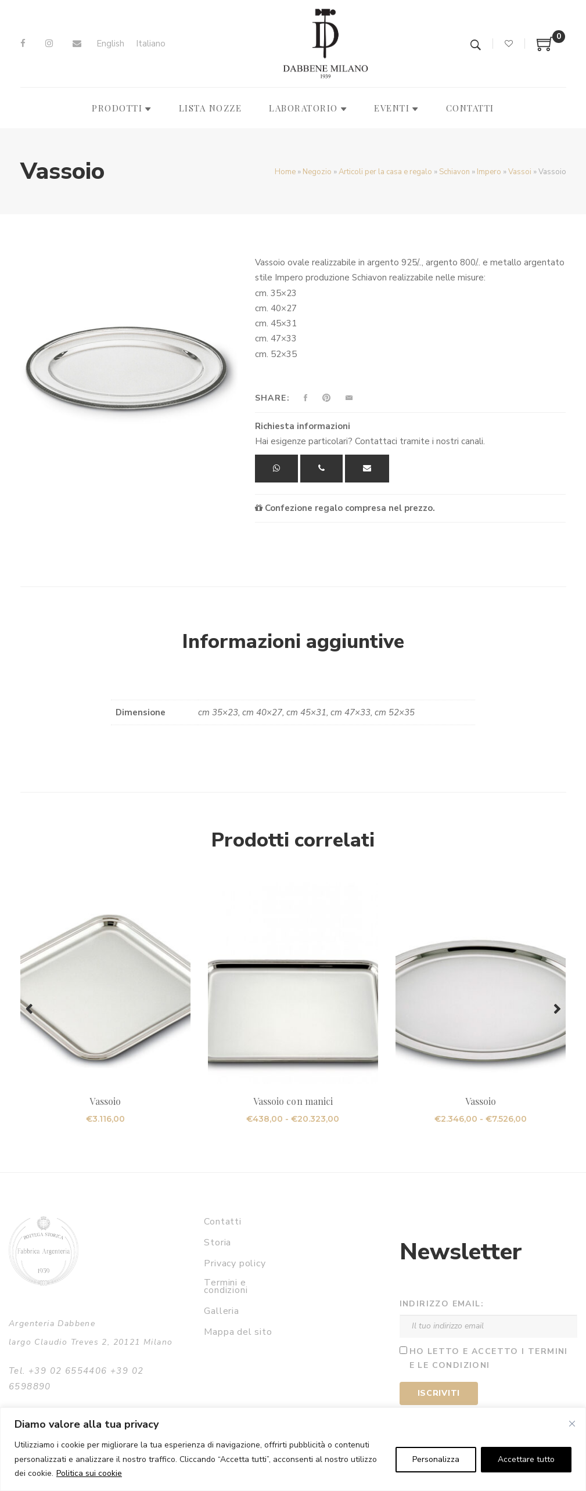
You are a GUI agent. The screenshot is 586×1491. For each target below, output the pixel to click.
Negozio (317, 172)
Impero (489, 172)
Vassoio (104, 1101)
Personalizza (435, 1459)
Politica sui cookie (89, 1473)
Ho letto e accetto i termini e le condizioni (488, 1358)
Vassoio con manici (293, 1101)
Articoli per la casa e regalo (385, 172)
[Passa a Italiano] (150, 44)
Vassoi (519, 172)
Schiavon (454, 172)
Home (285, 172)
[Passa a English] (110, 44)
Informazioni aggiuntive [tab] (293, 641)
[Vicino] (572, 1423)
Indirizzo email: (442, 1303)
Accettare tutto (526, 1459)
